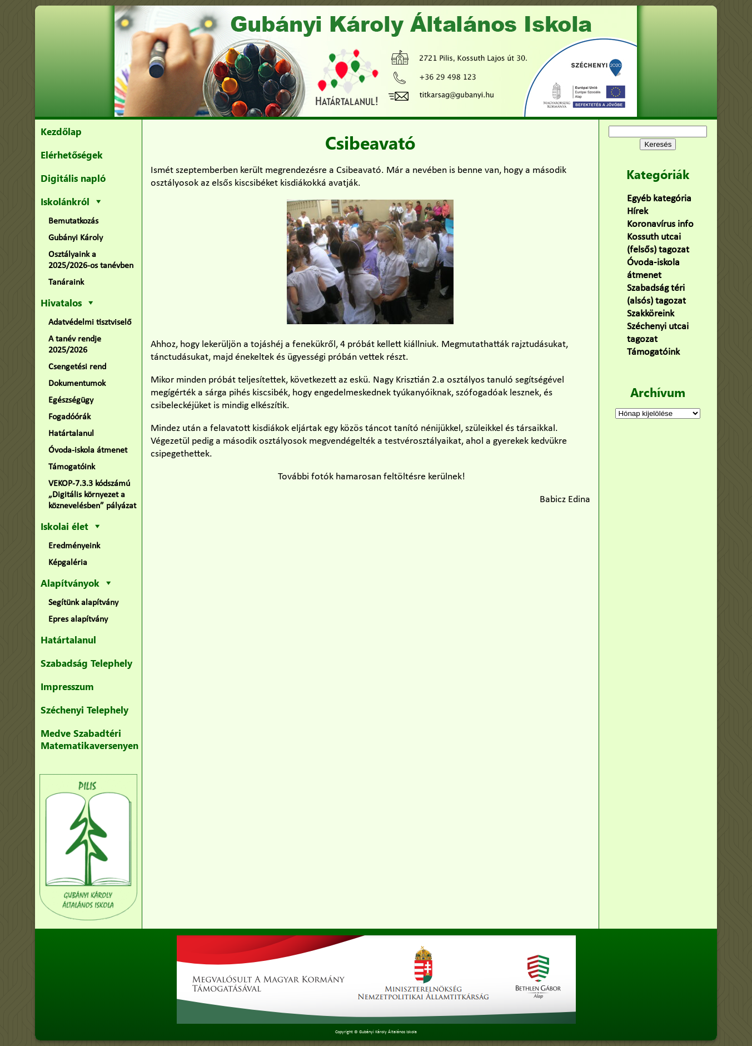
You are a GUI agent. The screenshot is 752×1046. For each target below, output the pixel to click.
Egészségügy (70, 400)
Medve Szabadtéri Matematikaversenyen (89, 739)
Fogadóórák (69, 417)
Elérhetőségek (72, 154)
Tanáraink (66, 282)
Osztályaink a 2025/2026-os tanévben (90, 260)
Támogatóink (71, 467)
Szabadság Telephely (86, 663)
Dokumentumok (77, 383)
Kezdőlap (61, 131)
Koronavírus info (660, 224)
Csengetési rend (77, 367)
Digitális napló (73, 178)
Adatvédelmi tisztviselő (89, 322)
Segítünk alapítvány (83, 602)
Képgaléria (67, 562)
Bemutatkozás (73, 221)
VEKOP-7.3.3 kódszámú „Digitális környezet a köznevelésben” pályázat (92, 494)
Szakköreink (650, 314)
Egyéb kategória (659, 199)
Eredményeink (74, 546)
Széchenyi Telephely (84, 709)
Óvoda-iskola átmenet (87, 450)
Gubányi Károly (75, 238)
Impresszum (67, 686)
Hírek (637, 211)
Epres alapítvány (78, 619)
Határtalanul (71, 433)
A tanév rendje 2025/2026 (74, 345)
